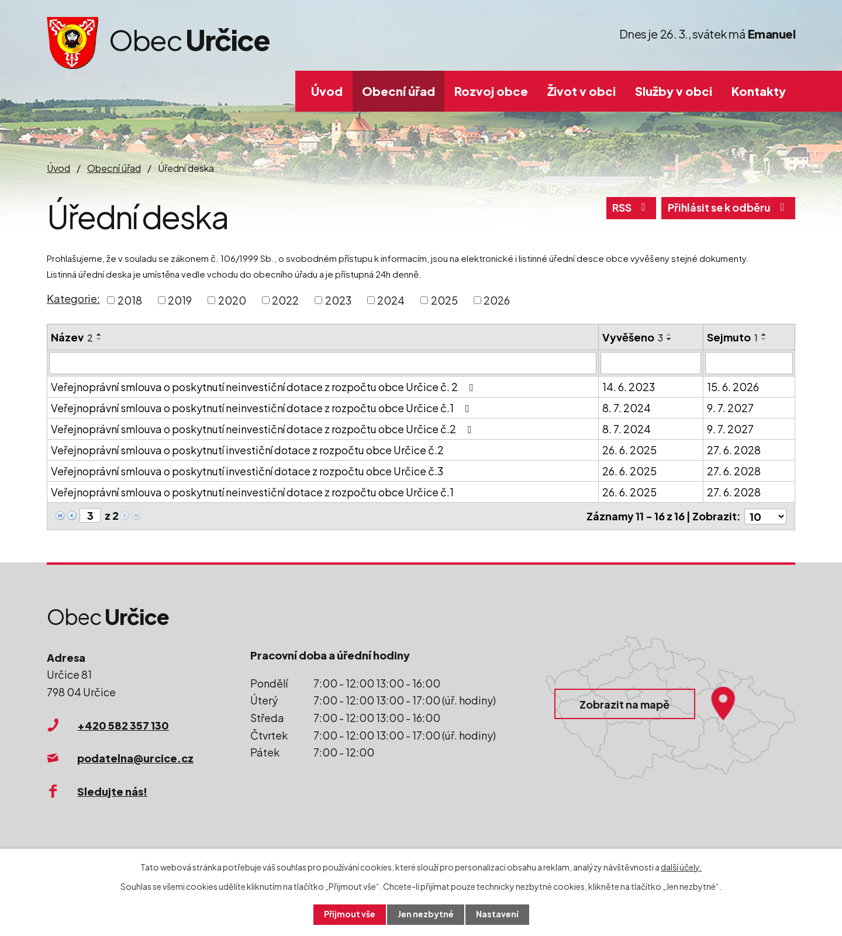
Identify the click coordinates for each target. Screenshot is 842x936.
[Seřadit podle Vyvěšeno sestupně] (669, 339)
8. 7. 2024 (626, 408)
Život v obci (581, 91)
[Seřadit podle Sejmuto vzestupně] (764, 334)
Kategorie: (73, 298)
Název (72, 337)
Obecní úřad (398, 91)
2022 (285, 300)
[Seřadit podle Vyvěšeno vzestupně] (669, 334)
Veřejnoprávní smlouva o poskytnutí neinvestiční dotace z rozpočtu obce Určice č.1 (262, 408)
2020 (232, 300)
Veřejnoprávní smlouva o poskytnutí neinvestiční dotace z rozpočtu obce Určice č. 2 (264, 386)
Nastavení (497, 914)
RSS (630, 208)
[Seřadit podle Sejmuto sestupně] (764, 339)
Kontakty (758, 91)
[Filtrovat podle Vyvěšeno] (651, 363)
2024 (391, 300)
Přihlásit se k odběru (728, 208)
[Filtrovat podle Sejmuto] (749, 363)
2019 (180, 300)
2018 (130, 300)
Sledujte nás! (112, 790)
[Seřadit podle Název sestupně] (99, 339)
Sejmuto (732, 337)
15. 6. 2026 (733, 386)
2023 (338, 300)
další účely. (681, 866)
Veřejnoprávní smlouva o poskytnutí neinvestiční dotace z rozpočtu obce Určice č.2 (264, 429)
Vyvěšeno (632, 337)
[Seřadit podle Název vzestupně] (99, 334)
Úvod (327, 91)
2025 (444, 300)
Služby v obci (673, 91)
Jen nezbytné (426, 914)
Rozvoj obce (491, 91)
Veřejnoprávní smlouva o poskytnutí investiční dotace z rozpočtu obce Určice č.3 (247, 471)
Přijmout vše (349, 914)
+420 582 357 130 (123, 724)
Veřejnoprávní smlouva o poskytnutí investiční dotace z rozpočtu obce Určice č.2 (247, 450)
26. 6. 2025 (629, 450)
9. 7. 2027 (730, 408)
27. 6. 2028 (734, 450)
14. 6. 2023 (628, 386)
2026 (497, 300)
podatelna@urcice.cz (135, 758)
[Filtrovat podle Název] (322, 363)
